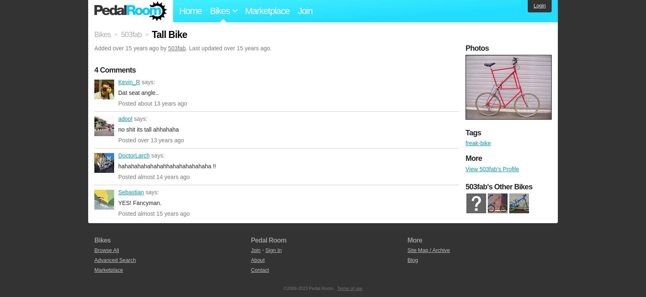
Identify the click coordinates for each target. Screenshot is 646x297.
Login (539, 6)
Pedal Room (130, 11)
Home (190, 11)
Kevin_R (104, 89)
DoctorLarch (104, 163)
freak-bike (478, 143)
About (257, 260)
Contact (260, 270)
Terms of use (350, 288)
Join (305, 11)
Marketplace (267, 11)
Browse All (106, 250)
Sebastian (104, 200)
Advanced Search (115, 260)
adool (104, 126)
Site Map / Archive (428, 250)
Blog (412, 260)
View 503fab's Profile (492, 169)
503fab (177, 48)
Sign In (273, 250)
